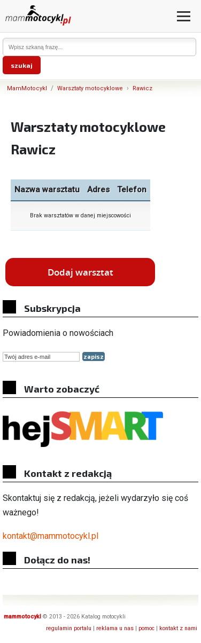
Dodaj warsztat (80, 272)
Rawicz (142, 88)
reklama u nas (115, 628)
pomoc (146, 628)
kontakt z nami (178, 628)
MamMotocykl (27, 88)
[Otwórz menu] (184, 16)
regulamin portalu (68, 628)
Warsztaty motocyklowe (90, 88)
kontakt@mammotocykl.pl (50, 536)
